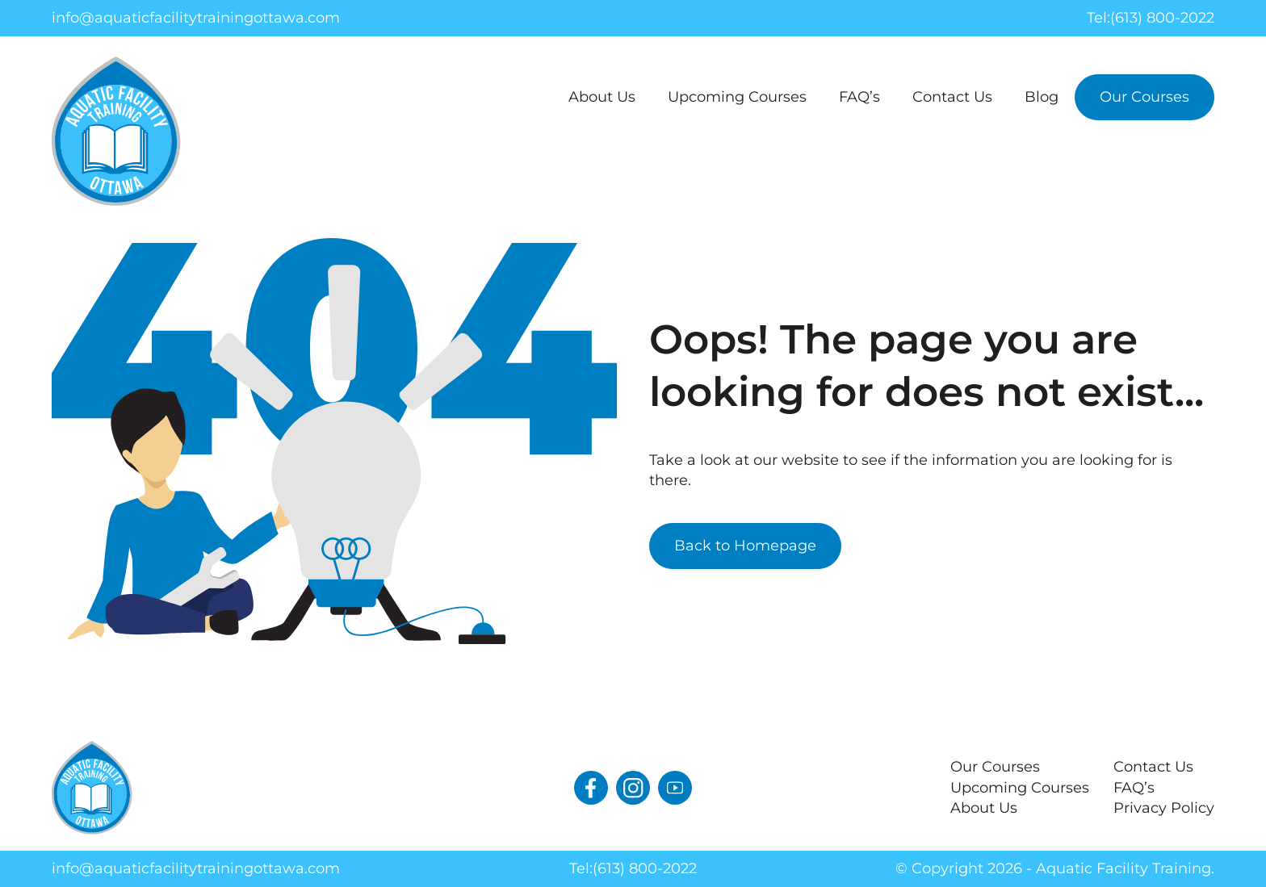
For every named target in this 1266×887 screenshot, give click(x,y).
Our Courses (1144, 97)
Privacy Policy (1163, 808)
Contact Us (952, 97)
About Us (601, 97)
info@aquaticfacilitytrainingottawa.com (196, 18)
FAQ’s (859, 97)
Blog (1041, 97)
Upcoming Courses (737, 97)
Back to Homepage (745, 545)
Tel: (1150, 18)
